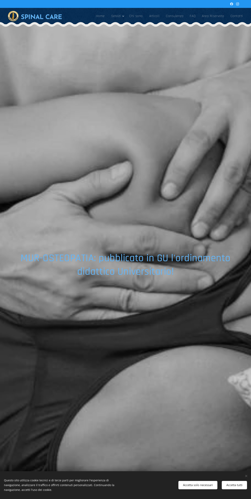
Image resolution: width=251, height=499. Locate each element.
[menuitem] (101, 16)
